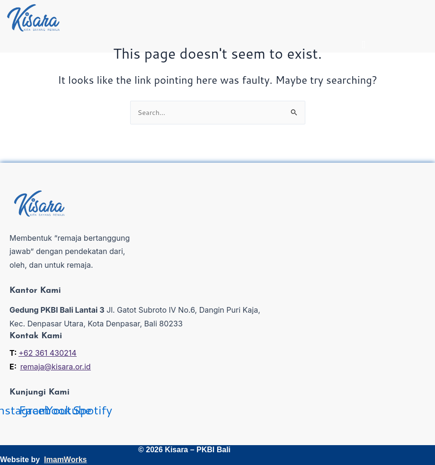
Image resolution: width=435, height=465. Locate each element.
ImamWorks (65, 460)
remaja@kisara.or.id (55, 366)
